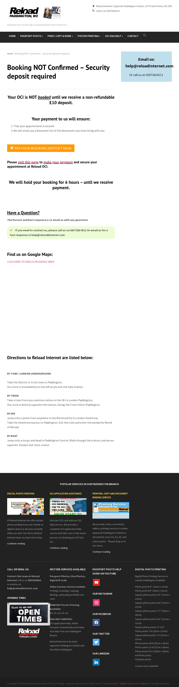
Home (12, 36)
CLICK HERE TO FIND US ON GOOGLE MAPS (30, 261)
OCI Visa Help (114, 36)
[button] (145, 35)
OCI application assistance (66, 493)
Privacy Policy (110, 683)
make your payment (58, 162)
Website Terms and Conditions (134, 683)
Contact (132, 36)
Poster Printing (89, 36)
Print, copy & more (60, 36)
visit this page (28, 162)
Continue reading (16, 543)
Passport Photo (31, 36)
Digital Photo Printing (20, 493)
